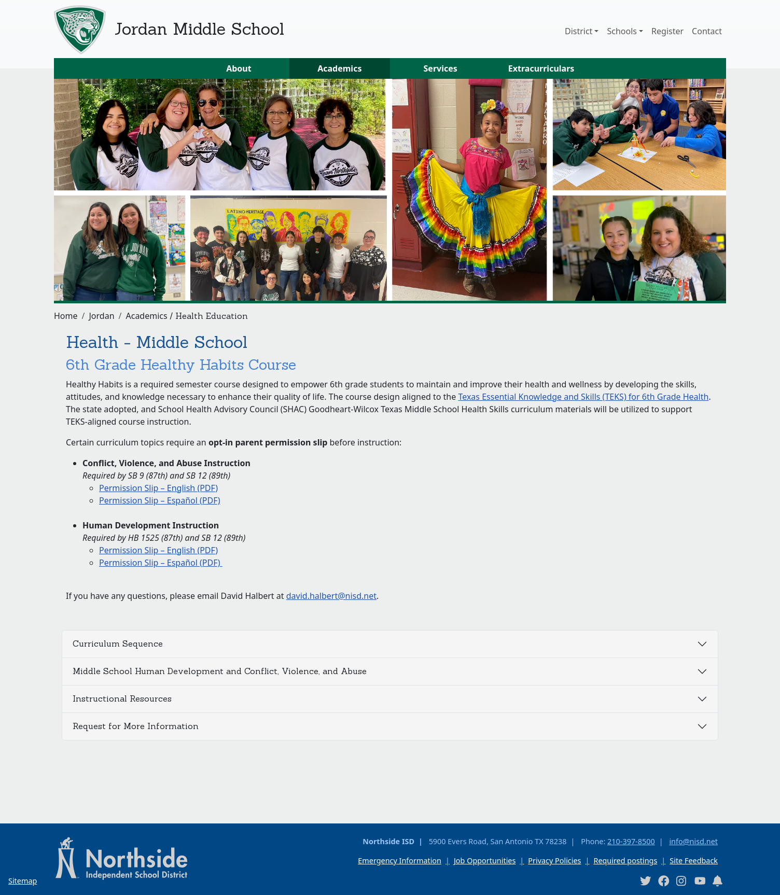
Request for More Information (136, 726)
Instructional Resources (122, 698)
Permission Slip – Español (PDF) (159, 500)
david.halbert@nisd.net (331, 596)
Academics (339, 68)
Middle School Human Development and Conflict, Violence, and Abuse (220, 671)
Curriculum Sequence (118, 643)
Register (667, 31)
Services (440, 68)
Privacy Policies (554, 860)
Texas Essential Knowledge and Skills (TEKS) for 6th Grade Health (583, 396)
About (239, 68)
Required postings (625, 860)
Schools (622, 31)
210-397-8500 (631, 841)
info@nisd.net (693, 841)
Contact (707, 31)
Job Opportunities (485, 860)
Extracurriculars (541, 68)
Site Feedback (694, 860)
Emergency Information (399, 860)
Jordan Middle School (199, 28)
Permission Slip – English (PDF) (158, 488)
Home (66, 315)
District (578, 31)
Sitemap (22, 881)
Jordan (101, 315)
